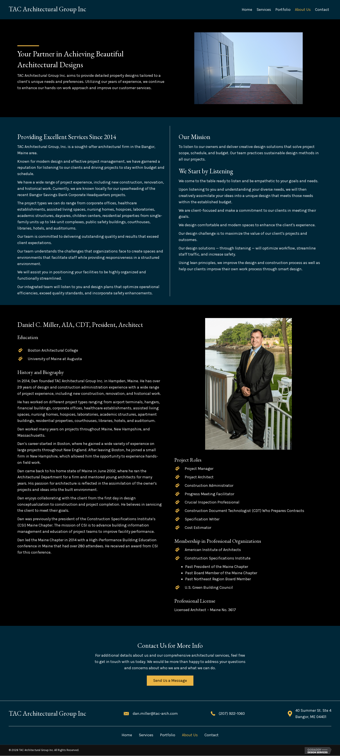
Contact (211, 735)
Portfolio (167, 735)
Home (127, 735)
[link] (247, 9)
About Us (190, 735)
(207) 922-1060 (232, 714)
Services (146, 735)
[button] (170, 681)
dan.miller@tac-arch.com (155, 714)
